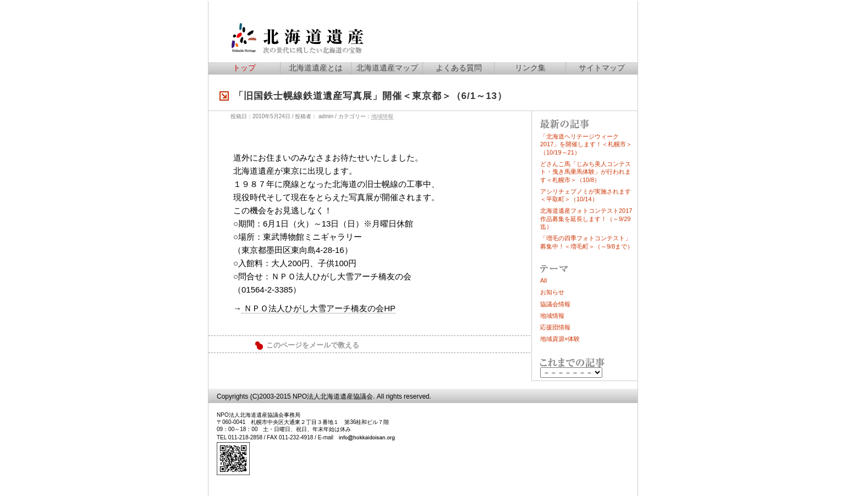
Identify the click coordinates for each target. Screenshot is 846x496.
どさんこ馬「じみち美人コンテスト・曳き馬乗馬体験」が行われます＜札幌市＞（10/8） (585, 172)
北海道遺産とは (316, 67)
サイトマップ (602, 67)
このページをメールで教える (312, 345)
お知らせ (552, 292)
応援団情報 (555, 327)
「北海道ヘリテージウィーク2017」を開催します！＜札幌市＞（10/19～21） (586, 144)
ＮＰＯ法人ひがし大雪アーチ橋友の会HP (318, 308)
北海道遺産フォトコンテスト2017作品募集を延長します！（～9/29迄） (586, 218)
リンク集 (530, 67)
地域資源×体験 (560, 338)
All (543, 280)
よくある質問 (459, 67)
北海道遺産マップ (387, 67)
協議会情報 (555, 304)
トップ (244, 67)
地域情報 (382, 116)
